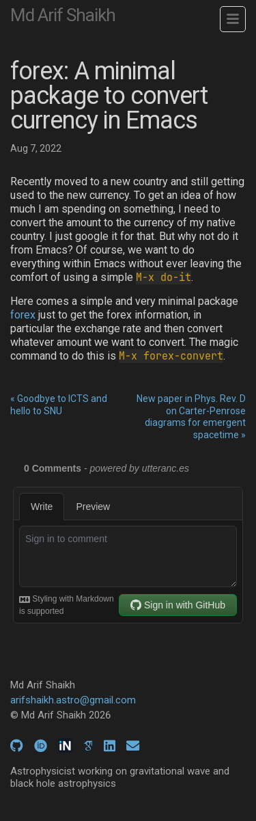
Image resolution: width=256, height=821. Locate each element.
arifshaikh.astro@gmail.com (73, 700)
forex (22, 314)
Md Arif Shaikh (62, 15)
